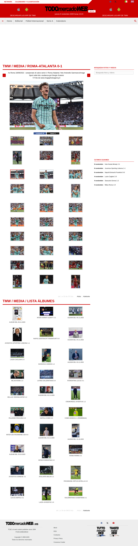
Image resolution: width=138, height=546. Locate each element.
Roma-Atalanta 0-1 (44, 66)
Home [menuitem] (9, 21)
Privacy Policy (58, 538)
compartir (40, 133)
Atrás (79, 296)
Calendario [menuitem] (61, 21)
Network (8, 2)
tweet (53, 133)
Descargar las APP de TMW (23, 15)
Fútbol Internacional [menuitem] (35, 21)
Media (19, 66)
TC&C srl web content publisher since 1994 (22, 529)
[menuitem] (3, 21)
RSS (55, 531)
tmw (7, 66)
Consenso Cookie (59, 542)
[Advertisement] (69, 44)
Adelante (86, 296)
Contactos (57, 535)
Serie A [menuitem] (50, 21)
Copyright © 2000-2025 (21, 537)
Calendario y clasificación (27, 2)
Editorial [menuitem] (19, 21)
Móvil (55, 527)
